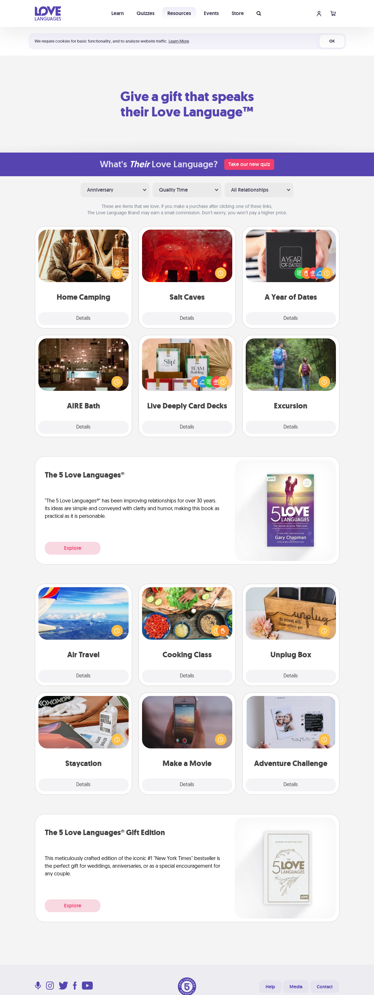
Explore (72, 548)
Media (296, 987)
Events (211, 13)
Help (270, 987)
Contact (325, 987)
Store (238, 13)
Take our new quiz (249, 164)
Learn (117, 13)
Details (83, 318)
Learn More (179, 41)
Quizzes (146, 13)
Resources (179, 13)
